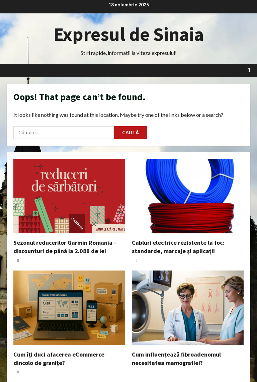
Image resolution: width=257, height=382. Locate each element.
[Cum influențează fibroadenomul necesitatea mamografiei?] (188, 308)
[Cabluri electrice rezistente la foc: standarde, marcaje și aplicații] (188, 196)
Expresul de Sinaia (129, 34)
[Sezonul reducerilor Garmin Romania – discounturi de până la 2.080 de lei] (69, 196)
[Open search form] (248, 70)
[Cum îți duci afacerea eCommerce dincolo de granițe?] (69, 308)
